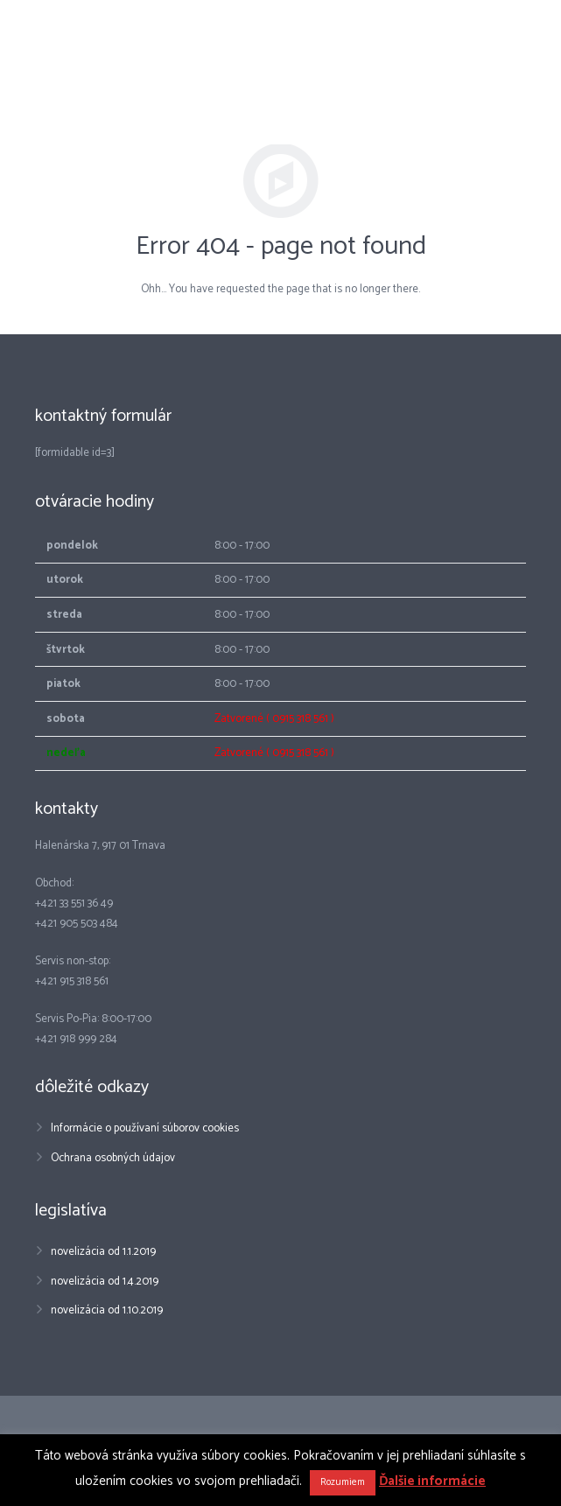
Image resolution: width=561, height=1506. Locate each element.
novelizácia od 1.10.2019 (107, 1310)
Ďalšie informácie (432, 1481)
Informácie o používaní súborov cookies (145, 1128)
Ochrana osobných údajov (113, 1158)
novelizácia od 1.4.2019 (104, 1281)
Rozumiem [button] (342, 1482)
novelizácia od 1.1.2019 (103, 1252)
